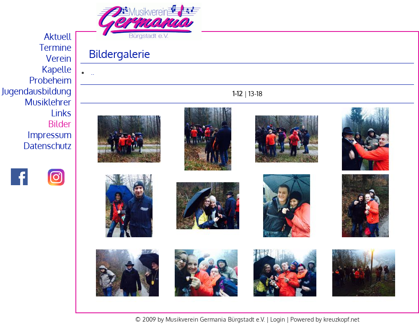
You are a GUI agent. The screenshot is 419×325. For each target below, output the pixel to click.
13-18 (255, 93)
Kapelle (56, 69)
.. (92, 72)
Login (277, 319)
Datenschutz (47, 145)
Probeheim (50, 80)
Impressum (49, 134)
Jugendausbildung (36, 91)
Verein (58, 58)
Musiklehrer (48, 102)
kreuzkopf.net (341, 319)
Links (61, 112)
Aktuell (57, 36)
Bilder (59, 123)
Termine (55, 47)
